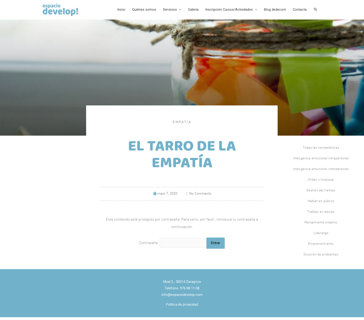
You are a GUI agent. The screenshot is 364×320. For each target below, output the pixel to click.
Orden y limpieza (321, 183)
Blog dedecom (274, 11)
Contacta (299, 11)
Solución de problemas (320, 257)
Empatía (182, 125)
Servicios (168, 11)
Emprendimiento (321, 247)
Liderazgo (320, 236)
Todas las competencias (321, 151)
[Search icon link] (315, 11)
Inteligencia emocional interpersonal (321, 172)
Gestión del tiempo (320, 193)
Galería (191, 11)
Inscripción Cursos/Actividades (228, 11)
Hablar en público (321, 204)
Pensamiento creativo (320, 225)
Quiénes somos (142, 11)
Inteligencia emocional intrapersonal (321, 161)
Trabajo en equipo (321, 215)
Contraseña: (172, 246)
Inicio (119, 11)
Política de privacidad (182, 307)
